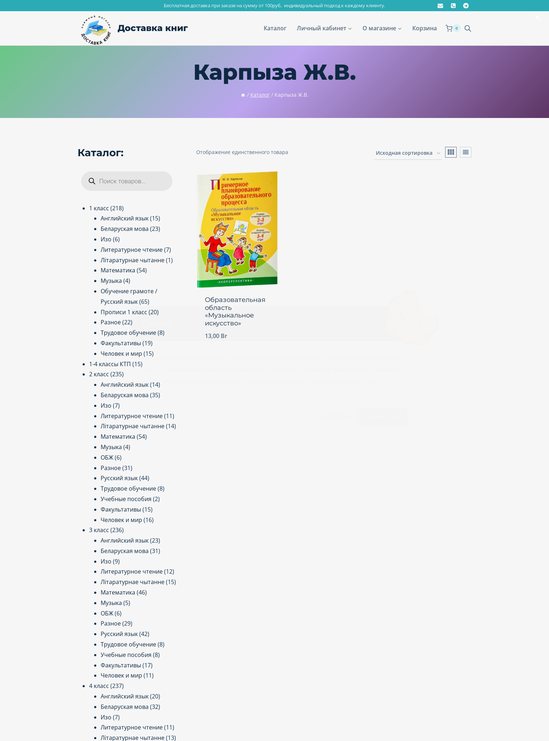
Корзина (424, 28)
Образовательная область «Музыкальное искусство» (235, 311)
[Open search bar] (467, 28)
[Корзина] (453, 28)
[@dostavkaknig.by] (465, 5)
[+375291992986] (453, 5)
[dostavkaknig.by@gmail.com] (440, 5)
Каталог (275, 28)
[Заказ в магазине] (408, 153)
